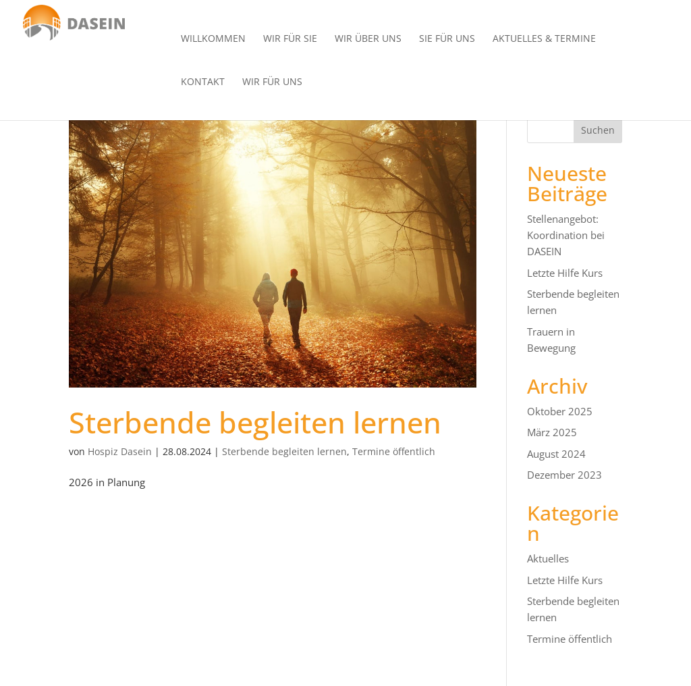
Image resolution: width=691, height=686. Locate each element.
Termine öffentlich (393, 451)
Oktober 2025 (559, 411)
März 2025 (552, 432)
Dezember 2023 (564, 474)
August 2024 (556, 453)
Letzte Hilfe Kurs (565, 273)
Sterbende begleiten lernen (255, 422)
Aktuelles (548, 558)
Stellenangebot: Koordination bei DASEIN (566, 235)
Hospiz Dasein (120, 451)
